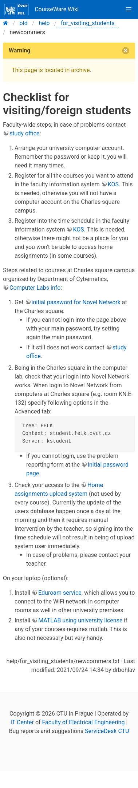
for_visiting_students (87, 23)
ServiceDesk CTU (107, 731)
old (24, 23)
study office (24, 133)
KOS (113, 184)
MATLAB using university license (80, 620)
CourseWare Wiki (41, 9)
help (44, 23)
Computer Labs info (34, 287)
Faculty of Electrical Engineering (83, 722)
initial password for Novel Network (76, 302)
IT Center (22, 722)
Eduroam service (60, 592)
